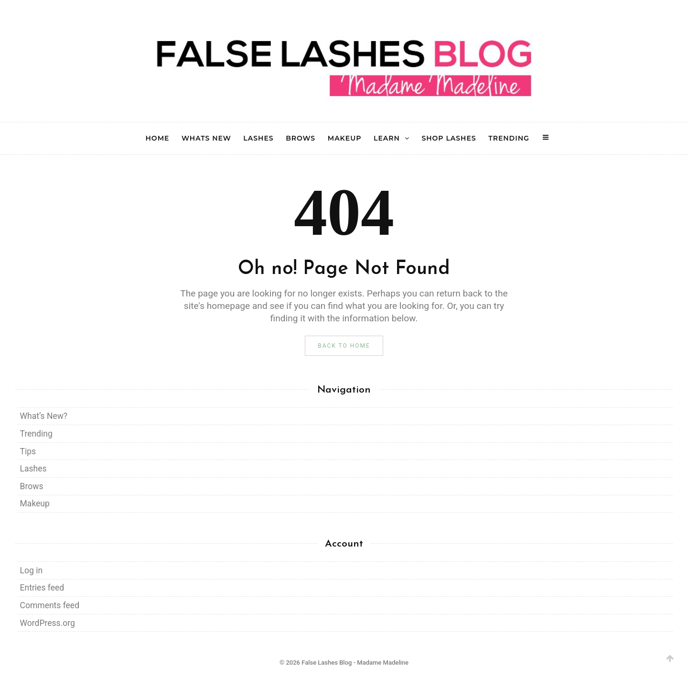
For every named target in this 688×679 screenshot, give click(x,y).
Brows (31, 486)
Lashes (33, 468)
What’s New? (44, 416)
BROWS (300, 138)
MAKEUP (345, 138)
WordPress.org (47, 623)
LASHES (258, 138)
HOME (158, 138)
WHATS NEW (206, 138)
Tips (28, 451)
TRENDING (508, 138)
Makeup (35, 503)
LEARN (387, 138)
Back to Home (344, 345)
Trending (36, 433)
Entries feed (42, 587)
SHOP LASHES (448, 138)
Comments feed (49, 605)
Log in (31, 570)
